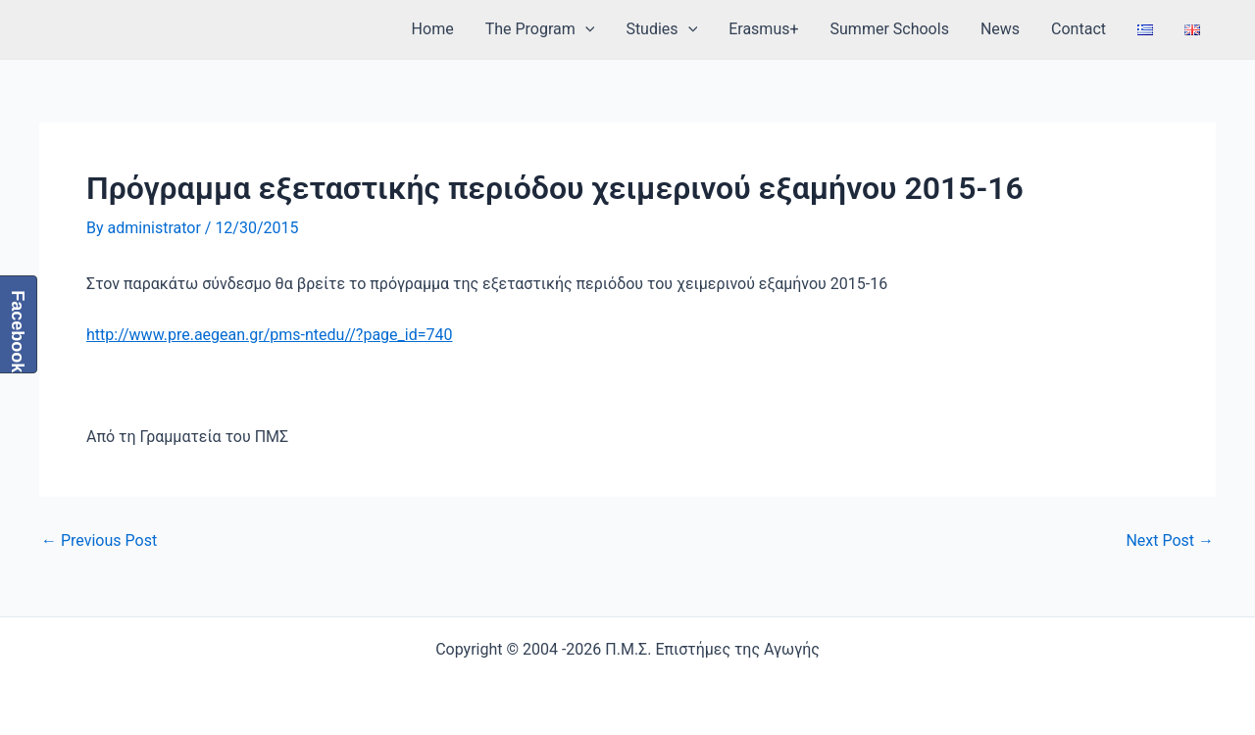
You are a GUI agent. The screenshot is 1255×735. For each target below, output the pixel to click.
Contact (1078, 29)
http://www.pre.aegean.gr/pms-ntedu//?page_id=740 (269, 334)
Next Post (1170, 541)
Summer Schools (889, 29)
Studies (661, 29)
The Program (540, 29)
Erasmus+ (763, 29)
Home (433, 29)
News (1000, 29)
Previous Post (99, 541)
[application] (585, 29)
